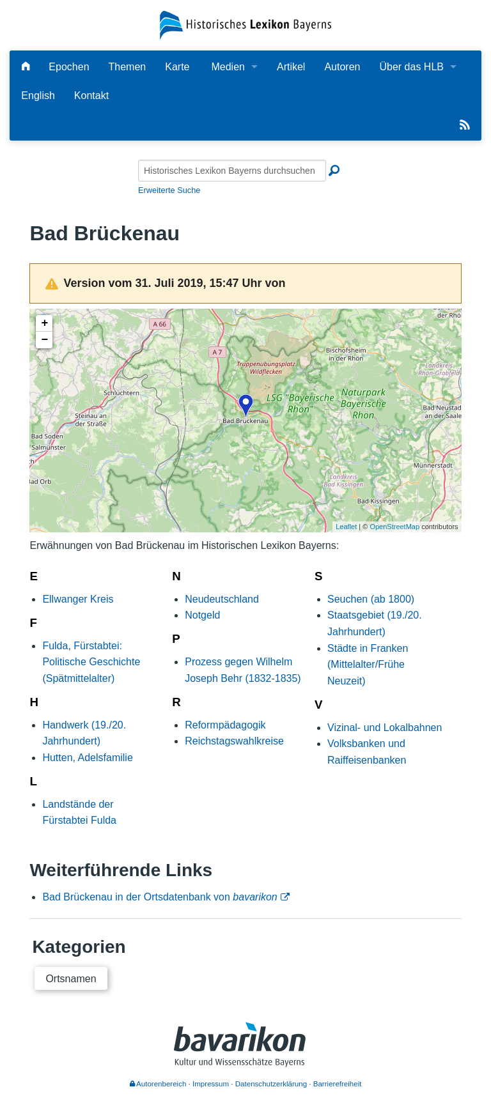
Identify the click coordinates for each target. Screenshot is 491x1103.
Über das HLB (411, 66)
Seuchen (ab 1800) (370, 599)
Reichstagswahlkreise (234, 741)
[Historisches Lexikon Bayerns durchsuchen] (232, 170)
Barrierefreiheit (337, 1084)
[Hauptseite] (25, 66)
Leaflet (346, 526)
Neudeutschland (222, 599)
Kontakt (91, 95)
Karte (177, 66)
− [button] (44, 340)
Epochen (69, 66)
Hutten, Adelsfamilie (87, 757)
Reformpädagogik (225, 725)
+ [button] (44, 323)
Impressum (210, 1084)
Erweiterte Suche (169, 190)
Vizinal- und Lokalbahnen (384, 727)
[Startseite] (245, 24)
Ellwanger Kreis (77, 599)
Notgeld (202, 615)
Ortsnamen (70, 978)
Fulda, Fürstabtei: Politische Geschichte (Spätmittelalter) (91, 662)
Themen (127, 66)
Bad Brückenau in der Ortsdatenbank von (159, 896)
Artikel (291, 66)
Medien (227, 66)
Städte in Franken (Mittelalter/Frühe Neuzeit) (367, 664)
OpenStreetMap (394, 526)
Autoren (342, 66)
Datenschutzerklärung (271, 1084)
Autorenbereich (158, 1084)
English (37, 95)
